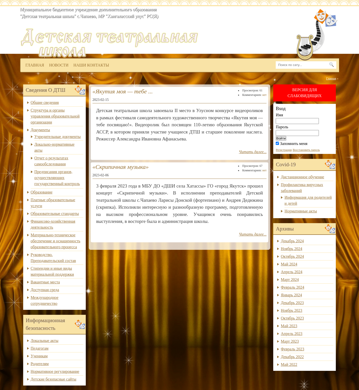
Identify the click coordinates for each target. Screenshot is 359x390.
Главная (34, 65)
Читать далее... (253, 152)
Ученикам (39, 356)
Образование (42, 192)
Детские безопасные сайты (53, 379)
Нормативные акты (300, 211)
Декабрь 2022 (292, 357)
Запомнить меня (291, 143)
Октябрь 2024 (292, 256)
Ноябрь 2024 (291, 249)
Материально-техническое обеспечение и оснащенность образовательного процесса (55, 241)
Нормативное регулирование (55, 371)
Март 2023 (290, 341)
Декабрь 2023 (292, 303)
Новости (59, 65)
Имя (279, 115)
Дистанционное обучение (302, 177)
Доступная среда (45, 290)
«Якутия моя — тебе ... (122, 91)
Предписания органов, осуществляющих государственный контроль (57, 178)
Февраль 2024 (292, 287)
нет (264, 95)
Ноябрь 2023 (291, 310)
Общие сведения (45, 102)
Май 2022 (289, 364)
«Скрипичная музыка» (120, 167)
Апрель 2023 (291, 333)
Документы (40, 130)
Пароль (282, 127)
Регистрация (284, 150)
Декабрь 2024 (292, 241)
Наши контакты (91, 65)
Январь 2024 (291, 295)
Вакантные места (45, 282)
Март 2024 (290, 279)
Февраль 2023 (292, 349)
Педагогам (40, 348)
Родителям (40, 364)
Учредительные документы (57, 136)
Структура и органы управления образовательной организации (55, 116)
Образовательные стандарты (55, 213)
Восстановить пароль (306, 150)
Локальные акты (44, 340)
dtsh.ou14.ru (185, 24)
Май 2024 (289, 264)
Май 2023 (289, 326)
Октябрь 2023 (292, 318)
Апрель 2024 (291, 272)
